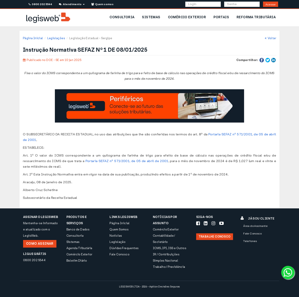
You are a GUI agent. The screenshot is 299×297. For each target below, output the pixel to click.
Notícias (116, 236)
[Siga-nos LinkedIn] (205, 223)
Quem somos (102, 4)
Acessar (270, 4)
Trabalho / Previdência (169, 267)
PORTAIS (221, 17)
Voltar (270, 38)
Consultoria (75, 236)
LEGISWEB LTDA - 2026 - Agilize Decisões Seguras (149, 286)
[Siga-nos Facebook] (198, 223)
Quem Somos (119, 229)
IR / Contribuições (166, 254)
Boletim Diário (76, 260)
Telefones (250, 241)
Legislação (118, 242)
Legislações (56, 38)
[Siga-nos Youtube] (221, 223)
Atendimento (71, 4)
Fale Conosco (120, 254)
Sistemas (73, 242)
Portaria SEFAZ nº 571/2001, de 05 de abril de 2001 (127, 161)
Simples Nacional (165, 260)
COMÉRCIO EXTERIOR (187, 17)
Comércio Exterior (79, 254)
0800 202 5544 (40, 4)
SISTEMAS (151, 17)
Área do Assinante (255, 226)
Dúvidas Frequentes (124, 248)
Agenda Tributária (79, 248)
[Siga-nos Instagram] (213, 223)
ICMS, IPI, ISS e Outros (169, 248)
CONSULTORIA (122, 17)
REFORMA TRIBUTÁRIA (256, 17)
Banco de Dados (78, 229)
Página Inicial (33, 38)
